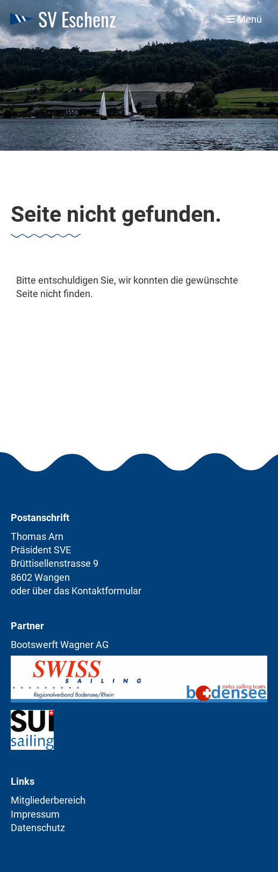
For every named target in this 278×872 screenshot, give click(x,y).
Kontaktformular (106, 590)
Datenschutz (38, 827)
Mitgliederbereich (48, 800)
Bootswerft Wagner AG (60, 644)
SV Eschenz (77, 19)
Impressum (35, 814)
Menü (244, 19)
